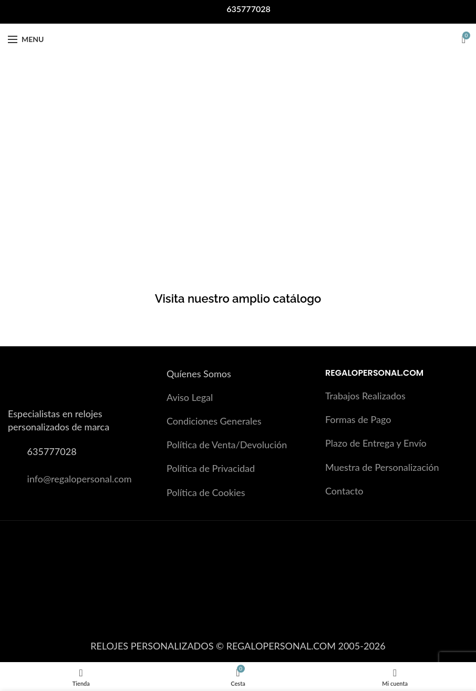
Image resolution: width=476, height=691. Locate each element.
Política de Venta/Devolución (227, 444)
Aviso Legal (190, 397)
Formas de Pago (358, 419)
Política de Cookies (206, 492)
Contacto (344, 491)
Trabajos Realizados (365, 395)
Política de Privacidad (211, 468)
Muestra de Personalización (382, 467)
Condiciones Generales (214, 421)
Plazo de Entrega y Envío (376, 443)
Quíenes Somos (199, 373)
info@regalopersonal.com (79, 478)
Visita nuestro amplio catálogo (238, 298)
